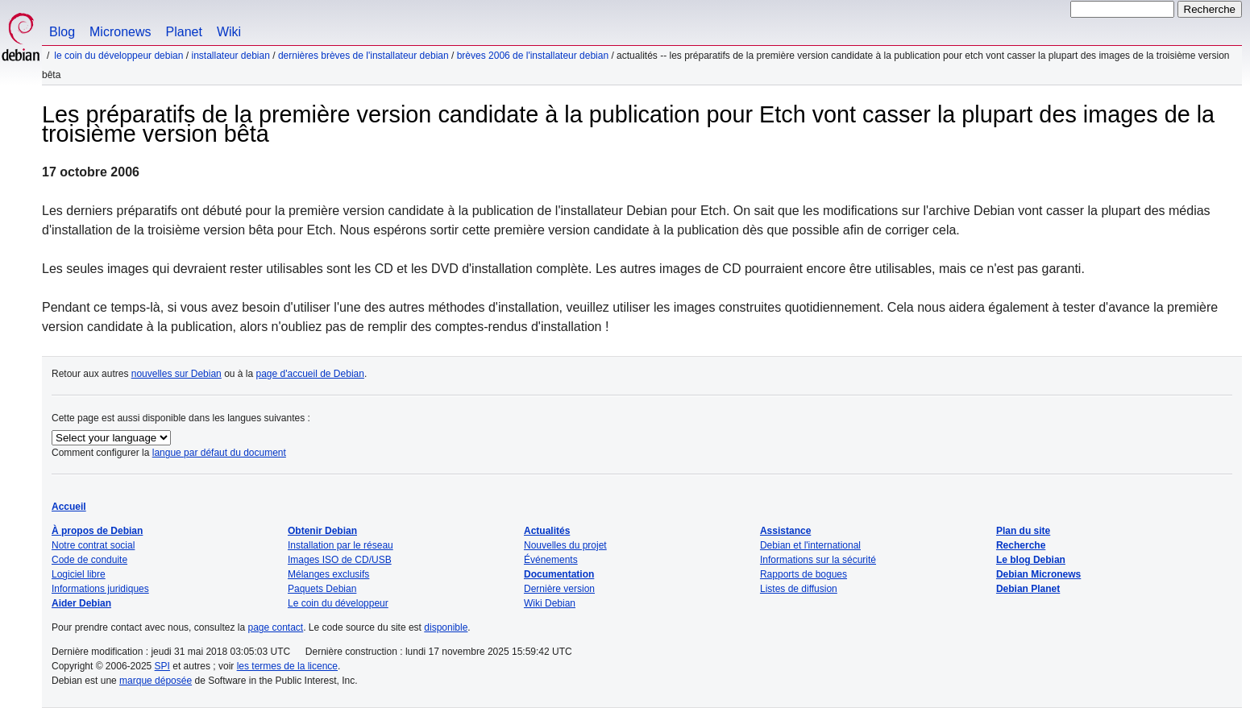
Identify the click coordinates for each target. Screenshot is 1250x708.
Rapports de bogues (803, 574)
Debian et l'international (810, 545)
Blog (62, 32)
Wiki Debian (549, 603)
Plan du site (1023, 530)
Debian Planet (1028, 588)
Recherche (1020, 545)
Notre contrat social (93, 545)
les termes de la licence (287, 666)
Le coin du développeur (338, 603)
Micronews (120, 32)
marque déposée (155, 680)
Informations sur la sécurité (818, 559)
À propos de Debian (97, 530)
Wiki (229, 32)
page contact (275, 627)
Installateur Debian (230, 55)
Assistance (785, 530)
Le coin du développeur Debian (118, 55)
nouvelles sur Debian (176, 373)
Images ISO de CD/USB (340, 559)
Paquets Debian (322, 588)
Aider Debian (81, 603)
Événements (551, 559)
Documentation (559, 574)
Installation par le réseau (340, 545)
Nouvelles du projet (565, 545)
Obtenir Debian (322, 530)
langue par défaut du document (219, 452)
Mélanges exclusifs (328, 574)
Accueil (69, 506)
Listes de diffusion (798, 588)
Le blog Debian (1030, 559)
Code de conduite (89, 559)
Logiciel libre (79, 574)
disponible (445, 627)
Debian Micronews (1038, 574)
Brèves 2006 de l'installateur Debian (532, 55)
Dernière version (559, 588)
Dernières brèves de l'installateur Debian (363, 55)
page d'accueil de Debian (310, 373)
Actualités (547, 530)
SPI (162, 666)
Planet (184, 32)
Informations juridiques (100, 588)
